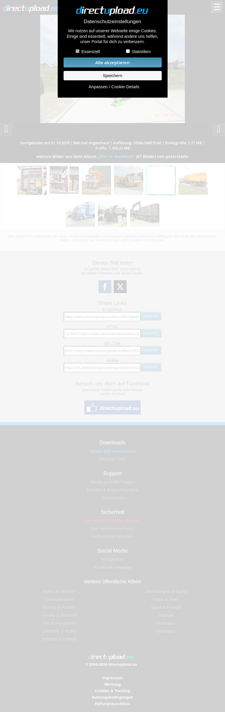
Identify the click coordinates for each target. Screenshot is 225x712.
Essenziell (90, 51)
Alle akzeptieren (112, 62)
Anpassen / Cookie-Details (113, 86)
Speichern (112, 75)
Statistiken (141, 51)
